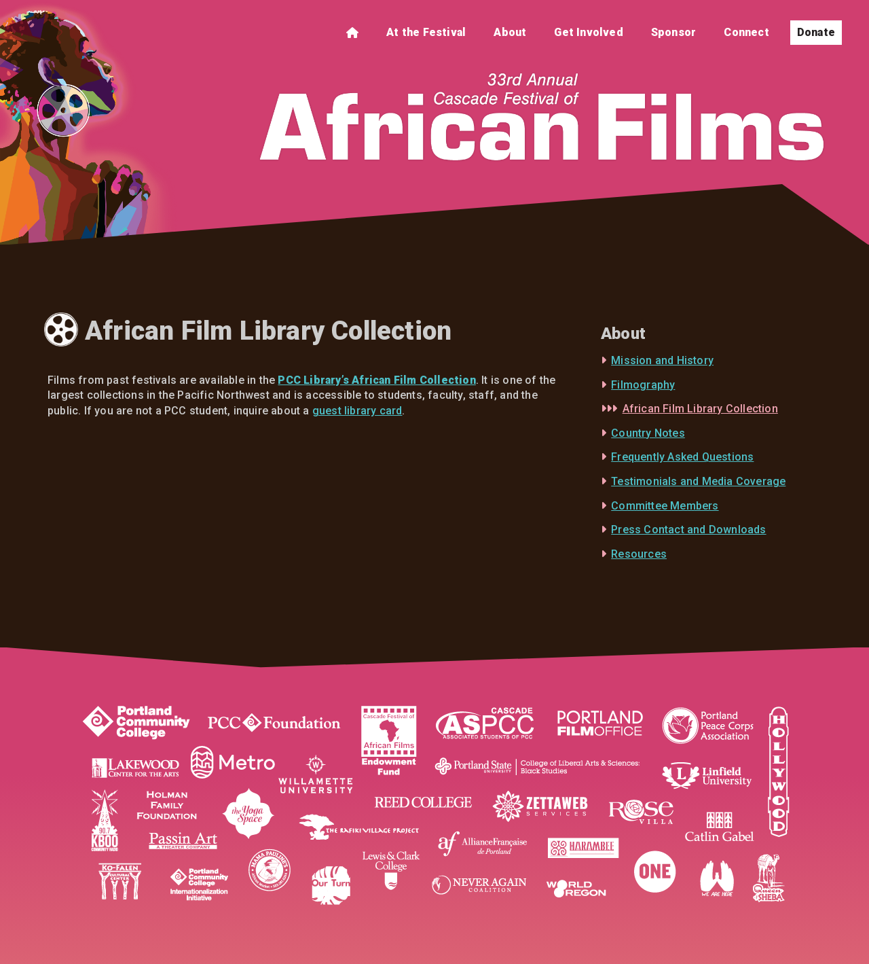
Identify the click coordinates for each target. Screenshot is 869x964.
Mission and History (662, 360)
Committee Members (664, 505)
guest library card (357, 410)
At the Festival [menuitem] (426, 32)
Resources (639, 554)
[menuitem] (352, 33)
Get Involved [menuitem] (588, 32)
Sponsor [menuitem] (673, 32)
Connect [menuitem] (746, 32)
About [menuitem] (510, 32)
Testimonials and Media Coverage (698, 481)
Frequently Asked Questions (682, 456)
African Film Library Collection (700, 408)
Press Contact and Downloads (688, 529)
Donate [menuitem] (816, 32)
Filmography (643, 384)
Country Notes (648, 433)
